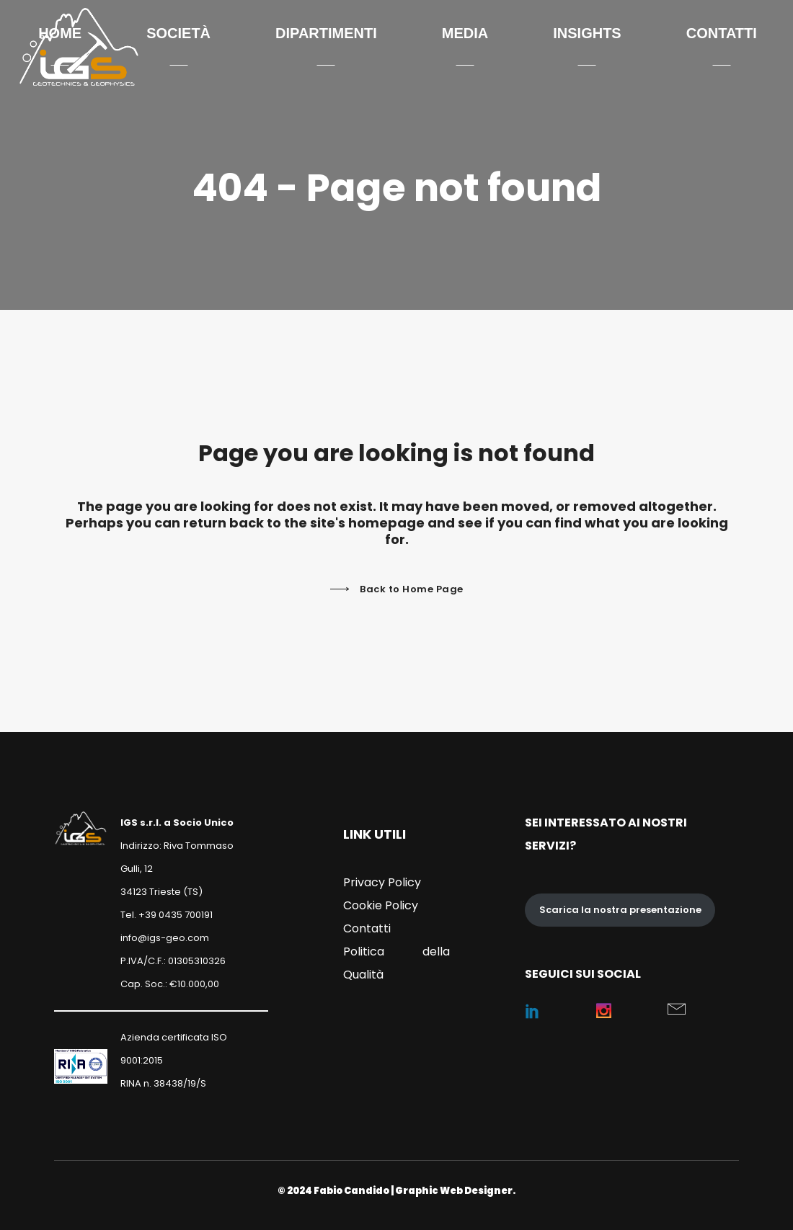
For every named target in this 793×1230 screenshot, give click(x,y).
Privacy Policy (382, 882)
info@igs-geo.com (164, 938)
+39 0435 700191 (175, 915)
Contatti (367, 928)
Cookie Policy (380, 905)
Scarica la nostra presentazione (620, 910)
